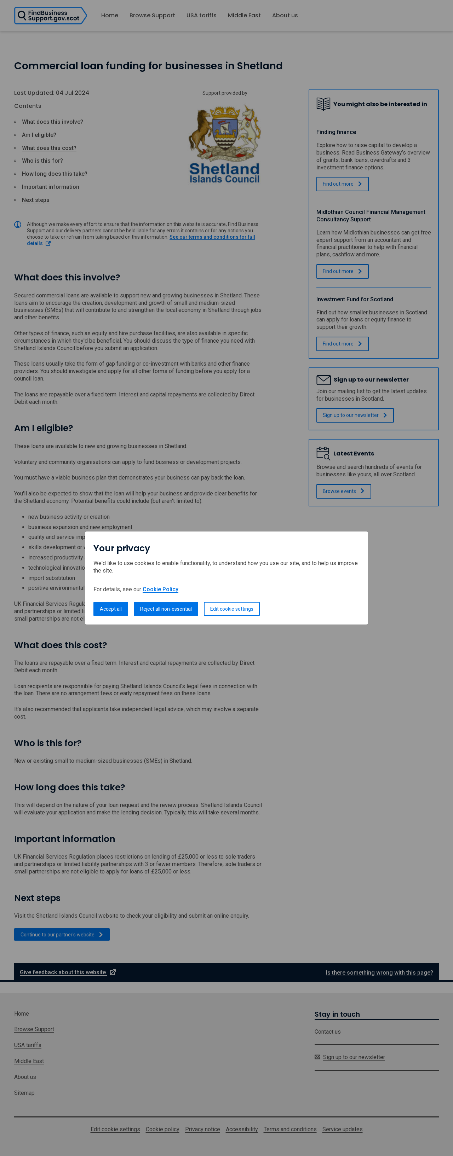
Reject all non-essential (166, 609)
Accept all (111, 609)
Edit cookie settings (231, 609)
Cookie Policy (160, 589)
